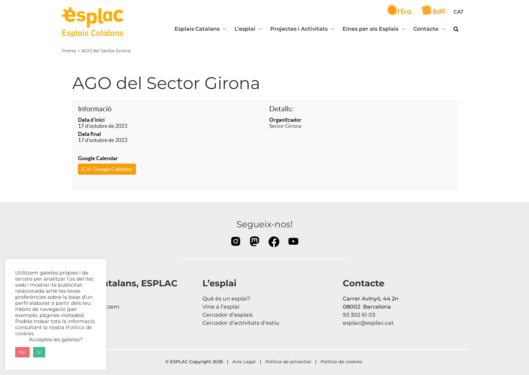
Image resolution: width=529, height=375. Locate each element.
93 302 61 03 (359, 315)
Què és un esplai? (226, 298)
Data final (89, 134)
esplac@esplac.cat (368, 323)
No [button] (22, 352)
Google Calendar (98, 158)
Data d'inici (91, 120)
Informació (95, 109)
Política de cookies (342, 361)
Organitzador (285, 120)
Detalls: (281, 109)
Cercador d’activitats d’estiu (240, 323)
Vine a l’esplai (220, 307)
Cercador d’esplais (227, 315)
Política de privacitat (288, 361)
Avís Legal (244, 361)
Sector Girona (285, 126)
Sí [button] (39, 352)
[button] (455, 29)
